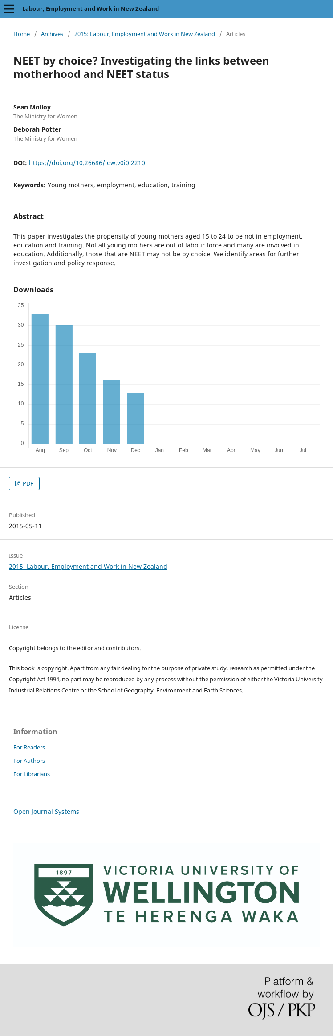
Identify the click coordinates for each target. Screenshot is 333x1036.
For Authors (29, 761)
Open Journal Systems (46, 811)
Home (21, 34)
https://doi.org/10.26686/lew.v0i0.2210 (87, 162)
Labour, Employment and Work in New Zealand (90, 8)
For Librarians (31, 774)
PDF (27, 483)
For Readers (29, 747)
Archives (52, 34)
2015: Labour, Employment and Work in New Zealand (144, 34)
